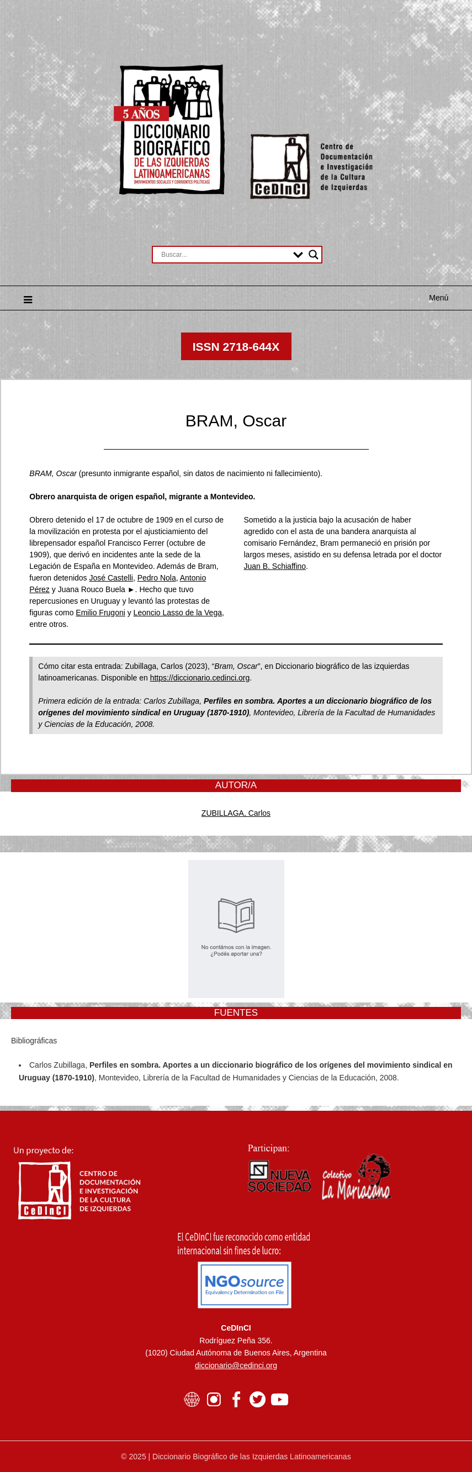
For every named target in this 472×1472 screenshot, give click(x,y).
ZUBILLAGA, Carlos (236, 813)
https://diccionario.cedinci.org (200, 677)
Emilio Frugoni (100, 612)
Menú (438, 297)
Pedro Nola (156, 577)
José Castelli (111, 577)
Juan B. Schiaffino (275, 566)
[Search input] (224, 254)
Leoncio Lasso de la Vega (178, 612)
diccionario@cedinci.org (236, 1365)
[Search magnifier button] (313, 254)
